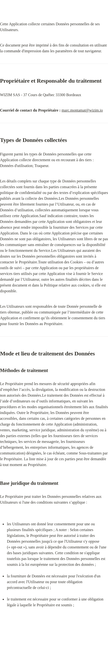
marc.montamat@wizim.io (82, 110)
